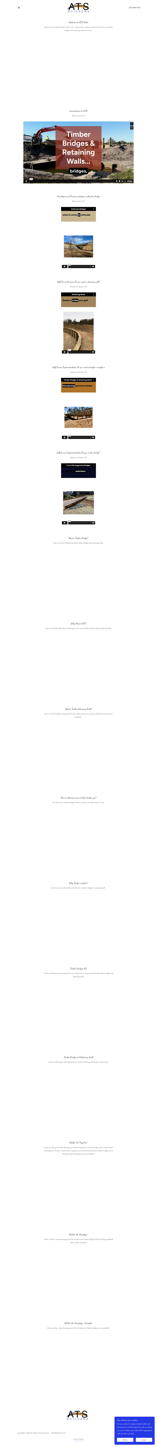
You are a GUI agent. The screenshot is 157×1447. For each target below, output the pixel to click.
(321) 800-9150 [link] (134, 8)
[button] (19, 8)
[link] (78, 7)
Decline (125, 1440)
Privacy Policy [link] (78, 1439)
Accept (144, 1440)
